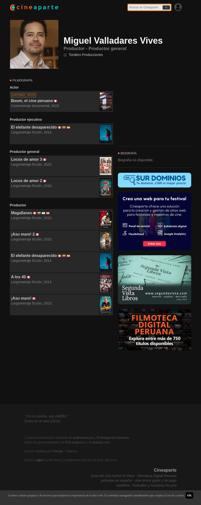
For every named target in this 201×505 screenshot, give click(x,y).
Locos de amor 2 (26, 181)
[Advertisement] (61, 360)
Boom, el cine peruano (32, 101)
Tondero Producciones (86, 55)
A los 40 (18, 277)
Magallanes (21, 213)
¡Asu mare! (21, 298)
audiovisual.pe (83, 437)
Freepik (57, 451)
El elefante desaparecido (34, 127)
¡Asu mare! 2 (23, 234)
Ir (166, 7)
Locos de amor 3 (26, 159)
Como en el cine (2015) (42, 421)
